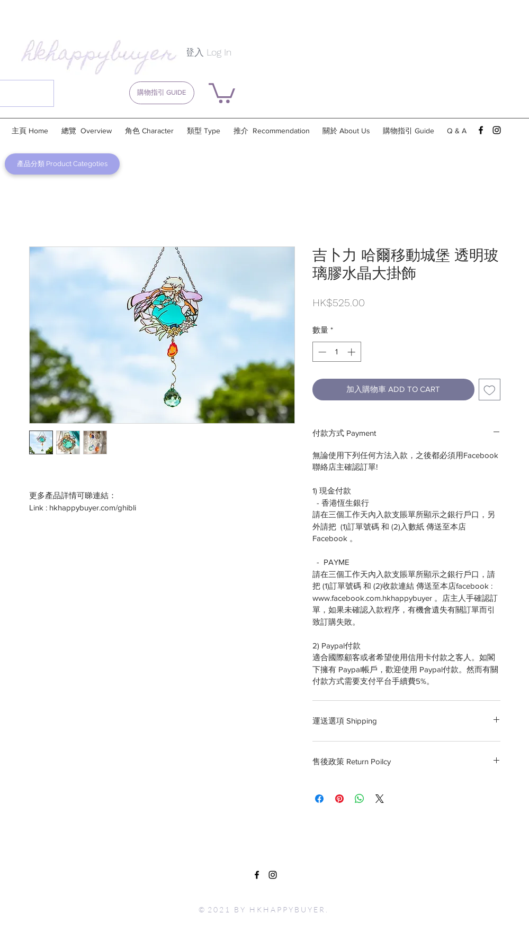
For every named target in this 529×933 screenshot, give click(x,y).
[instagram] (496, 130)
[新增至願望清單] (489, 389)
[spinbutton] (336, 352)
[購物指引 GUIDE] (161, 92)
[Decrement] (321, 352)
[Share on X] (379, 798)
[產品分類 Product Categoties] (62, 164)
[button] (222, 92)
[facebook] (481, 130)
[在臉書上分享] (319, 798)
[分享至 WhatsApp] (359, 798)
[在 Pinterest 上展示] (339, 798)
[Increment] (352, 352)
